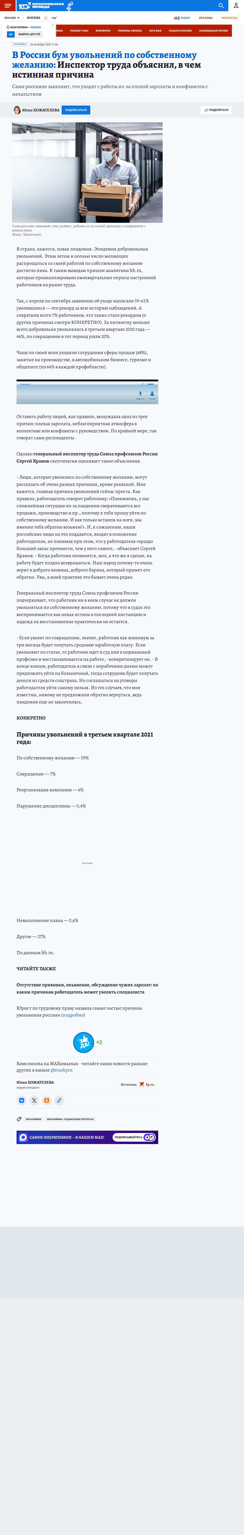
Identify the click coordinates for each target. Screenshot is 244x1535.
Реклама (205, 18)
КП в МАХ (155, 30)
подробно (73, 1015)
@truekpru (62, 1070)
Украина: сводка (130, 30)
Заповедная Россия (213, 30)
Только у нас (79, 30)
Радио (185, 18)
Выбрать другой (29, 34)
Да (11, 34)
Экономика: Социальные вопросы (70, 1119)
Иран (59, 30)
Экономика (20, 44)
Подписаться (76, 110)
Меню (5, 6)
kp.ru (150, 1084)
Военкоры (103, 30)
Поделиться (216, 110)
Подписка (229, 18)
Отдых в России (180, 30)
